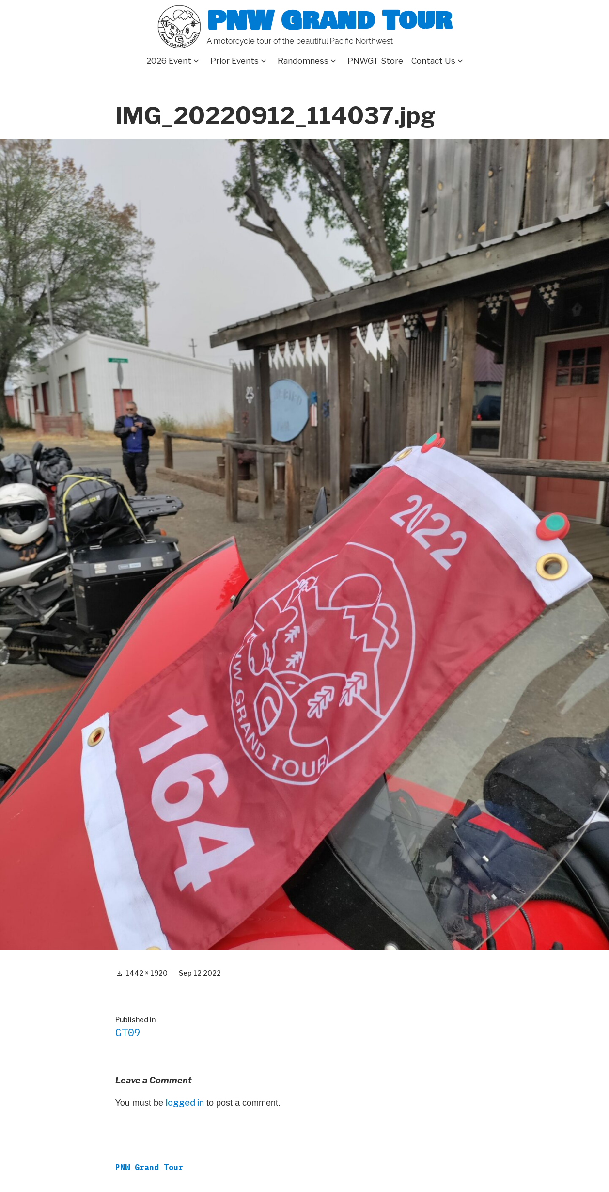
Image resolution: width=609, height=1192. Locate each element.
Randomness (303, 60)
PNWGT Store (375, 60)
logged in (185, 1102)
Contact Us (433, 60)
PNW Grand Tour (329, 20)
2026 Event (168, 60)
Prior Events (234, 60)
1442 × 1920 (146, 973)
